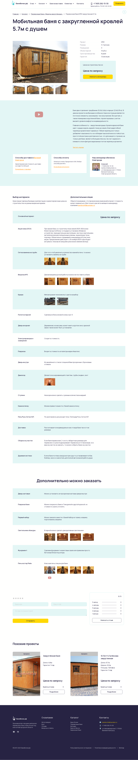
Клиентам (68, 4)
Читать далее (78, 147)
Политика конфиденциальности (105, 748)
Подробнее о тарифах (23, 169)
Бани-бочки (74, 722)
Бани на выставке (56, 4)
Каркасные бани (75, 730)
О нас (32, 4)
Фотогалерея (46, 722)
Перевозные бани (76, 724)
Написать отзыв (107, 620)
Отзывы (44, 726)
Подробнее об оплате (61, 167)
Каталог (42, 4)
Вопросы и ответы (48, 728)
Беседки (73, 726)
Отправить (30, 621)
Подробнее (53, 692)
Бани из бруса (75, 728)
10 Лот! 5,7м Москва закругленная (110, 657)
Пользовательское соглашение (81, 748)
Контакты (80, 4)
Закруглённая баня (52, 656)
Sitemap (121, 748)
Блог (43, 724)
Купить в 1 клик (48, 687)
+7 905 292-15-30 (101, 3)
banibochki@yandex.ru (86, 205)
